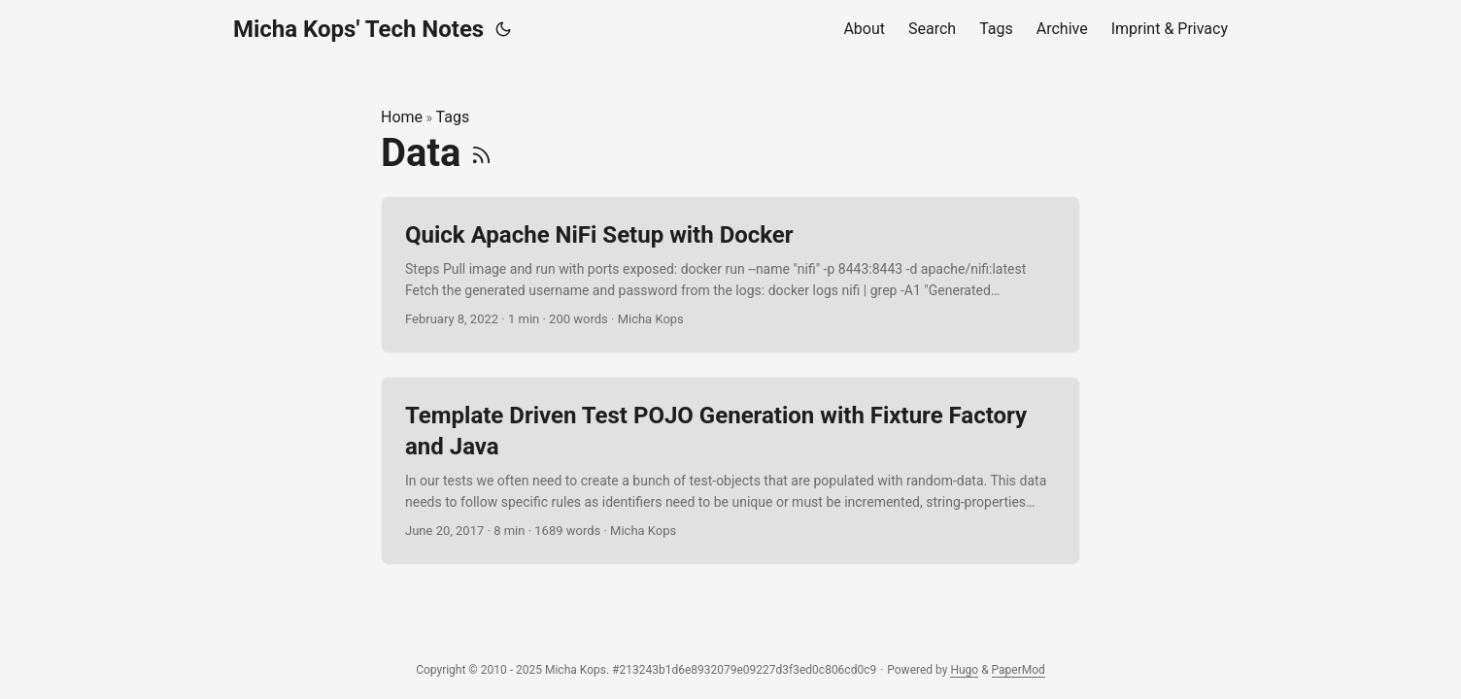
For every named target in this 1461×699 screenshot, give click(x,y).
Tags (453, 117)
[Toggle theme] (503, 29)
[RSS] (481, 153)
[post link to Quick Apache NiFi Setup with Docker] (730, 275)
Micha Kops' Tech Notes (358, 29)
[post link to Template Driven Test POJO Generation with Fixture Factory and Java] (730, 471)
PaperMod (1018, 670)
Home (402, 117)
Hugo (964, 670)
